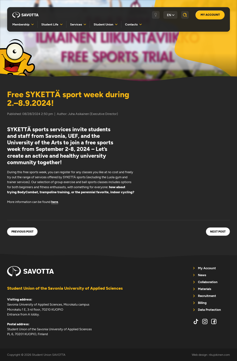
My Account (210, 14)
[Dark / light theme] (156, 15)
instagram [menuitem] (204, 321)
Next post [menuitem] (218, 231)
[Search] (185, 15)
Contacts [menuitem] (131, 24)
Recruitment (207, 296)
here (54, 202)
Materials (204, 289)
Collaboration (208, 282)
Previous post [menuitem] (22, 231)
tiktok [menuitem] (195, 321)
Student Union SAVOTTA (25, 15)
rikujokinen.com (219, 355)
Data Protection (209, 310)
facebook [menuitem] (213, 321)
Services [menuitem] (76, 24)
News (202, 275)
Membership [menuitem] (21, 24)
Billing (202, 303)
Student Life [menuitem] (49, 24)
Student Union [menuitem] (103, 24)
